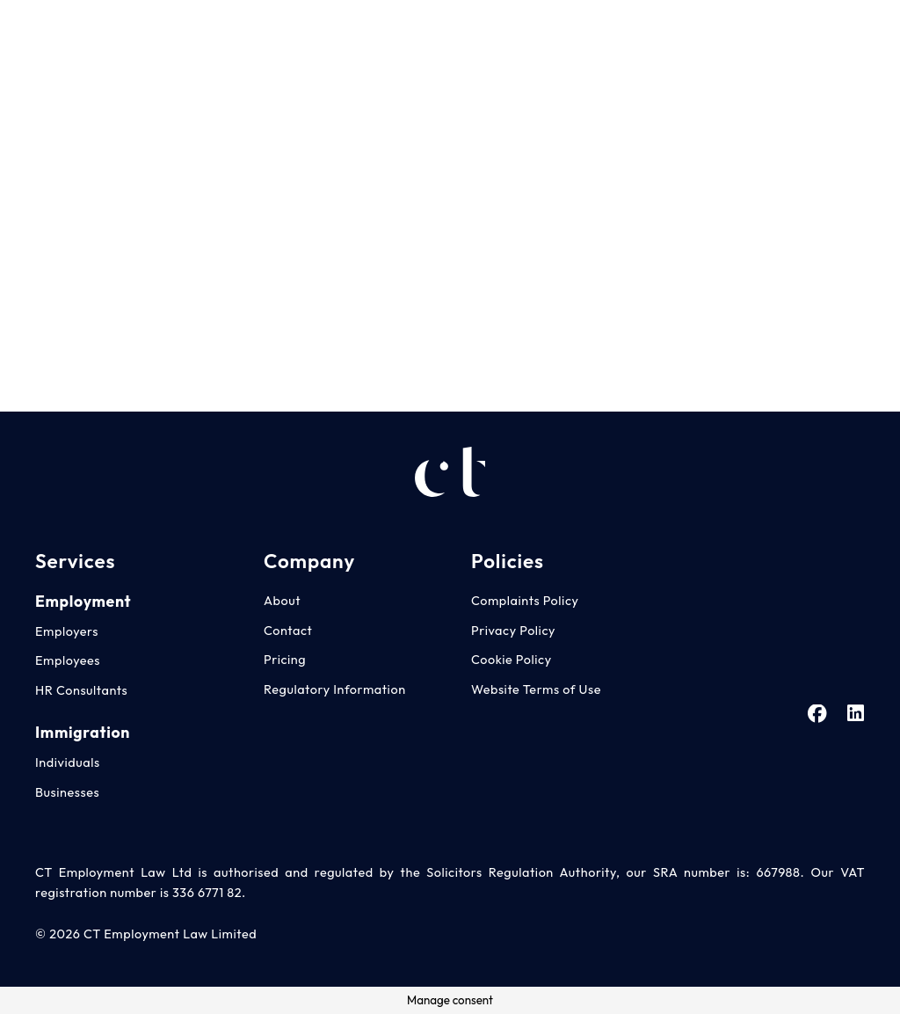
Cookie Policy (511, 659)
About (282, 601)
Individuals (67, 762)
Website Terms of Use (536, 689)
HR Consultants (81, 690)
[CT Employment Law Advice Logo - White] (53, 35)
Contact (288, 630)
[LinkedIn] (856, 34)
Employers (66, 631)
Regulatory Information (335, 689)
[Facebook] (820, 34)
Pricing (285, 659)
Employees (67, 660)
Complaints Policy (525, 601)
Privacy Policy (513, 630)
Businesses (67, 792)
